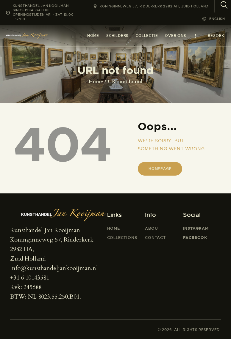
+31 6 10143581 (29, 278)
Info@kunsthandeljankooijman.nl (54, 268)
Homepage (160, 168)
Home (96, 81)
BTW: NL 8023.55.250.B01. (45, 297)
